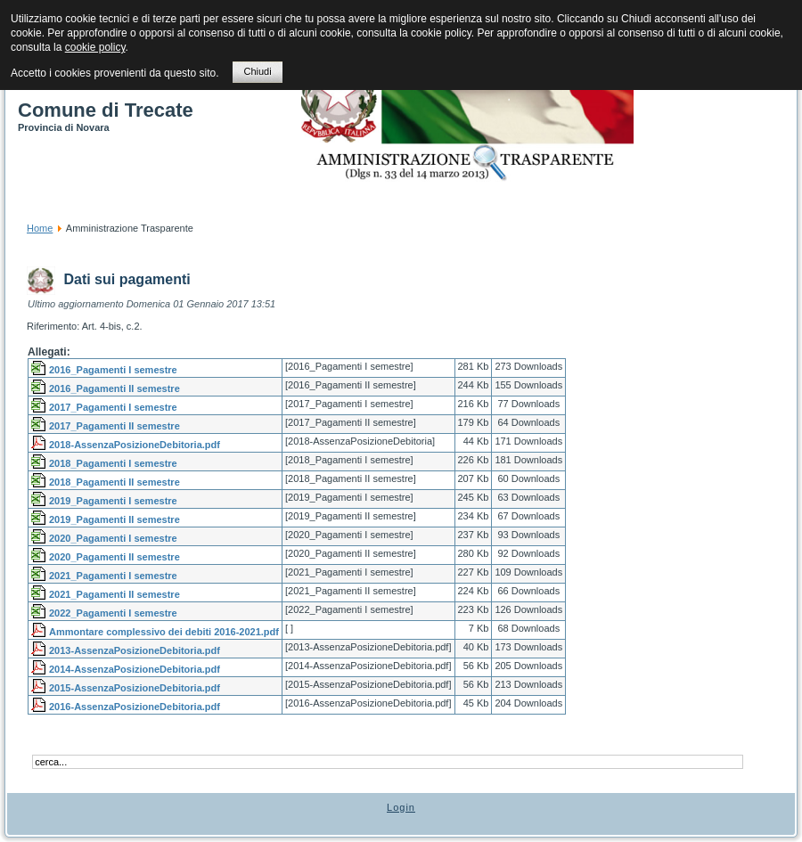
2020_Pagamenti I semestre (113, 538)
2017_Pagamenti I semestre (113, 407)
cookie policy (95, 47)
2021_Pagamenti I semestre (113, 575)
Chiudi (257, 71)
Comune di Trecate (105, 110)
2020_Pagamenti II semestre (114, 557)
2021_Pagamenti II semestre (114, 594)
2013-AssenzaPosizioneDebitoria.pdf (134, 650)
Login (401, 807)
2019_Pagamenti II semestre (114, 519)
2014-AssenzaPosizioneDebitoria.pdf (134, 669)
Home (40, 228)
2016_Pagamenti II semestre (114, 388)
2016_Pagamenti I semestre (113, 369)
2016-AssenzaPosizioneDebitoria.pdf (134, 706)
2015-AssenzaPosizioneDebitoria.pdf (134, 688)
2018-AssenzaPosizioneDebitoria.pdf (134, 444)
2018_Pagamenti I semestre (113, 463)
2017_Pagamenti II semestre (114, 426)
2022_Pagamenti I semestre (113, 613)
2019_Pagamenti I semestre (113, 500)
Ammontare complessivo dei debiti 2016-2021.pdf (164, 631)
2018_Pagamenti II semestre (114, 482)
